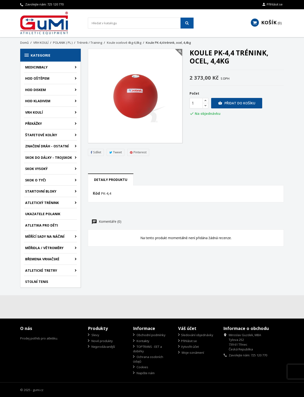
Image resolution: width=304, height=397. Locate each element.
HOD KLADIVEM (37, 101)
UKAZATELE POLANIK (42, 214)
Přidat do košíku (236, 103)
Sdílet (95, 152)
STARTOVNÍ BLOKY (40, 191)
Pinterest (138, 152)
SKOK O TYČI (35, 180)
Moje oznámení (192, 352)
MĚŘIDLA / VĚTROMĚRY (44, 248)
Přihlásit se (189, 341)
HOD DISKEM (35, 89)
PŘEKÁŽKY (33, 123)
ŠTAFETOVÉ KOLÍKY (41, 135)
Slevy (95, 335)
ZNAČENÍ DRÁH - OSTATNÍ (47, 146)
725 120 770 (55, 4)
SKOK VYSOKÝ (36, 168)
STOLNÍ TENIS (36, 281)
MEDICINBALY (36, 67)
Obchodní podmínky (151, 335)
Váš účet (187, 328)
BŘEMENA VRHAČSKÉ (42, 259)
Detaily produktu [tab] (110, 179)
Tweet (115, 152)
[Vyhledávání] (141, 23)
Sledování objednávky (197, 335)
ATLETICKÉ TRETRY (41, 270)
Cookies (142, 367)
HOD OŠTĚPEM (37, 78)
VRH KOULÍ (34, 112)
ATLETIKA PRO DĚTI (41, 225)
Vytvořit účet (190, 346)
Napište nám (145, 373)
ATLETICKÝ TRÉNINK (42, 202)
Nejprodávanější (103, 346)
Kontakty (142, 341)
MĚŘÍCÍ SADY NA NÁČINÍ (44, 236)
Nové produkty (102, 341)
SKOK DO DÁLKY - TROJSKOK (48, 157)
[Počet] (196, 103)
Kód (96, 193)
